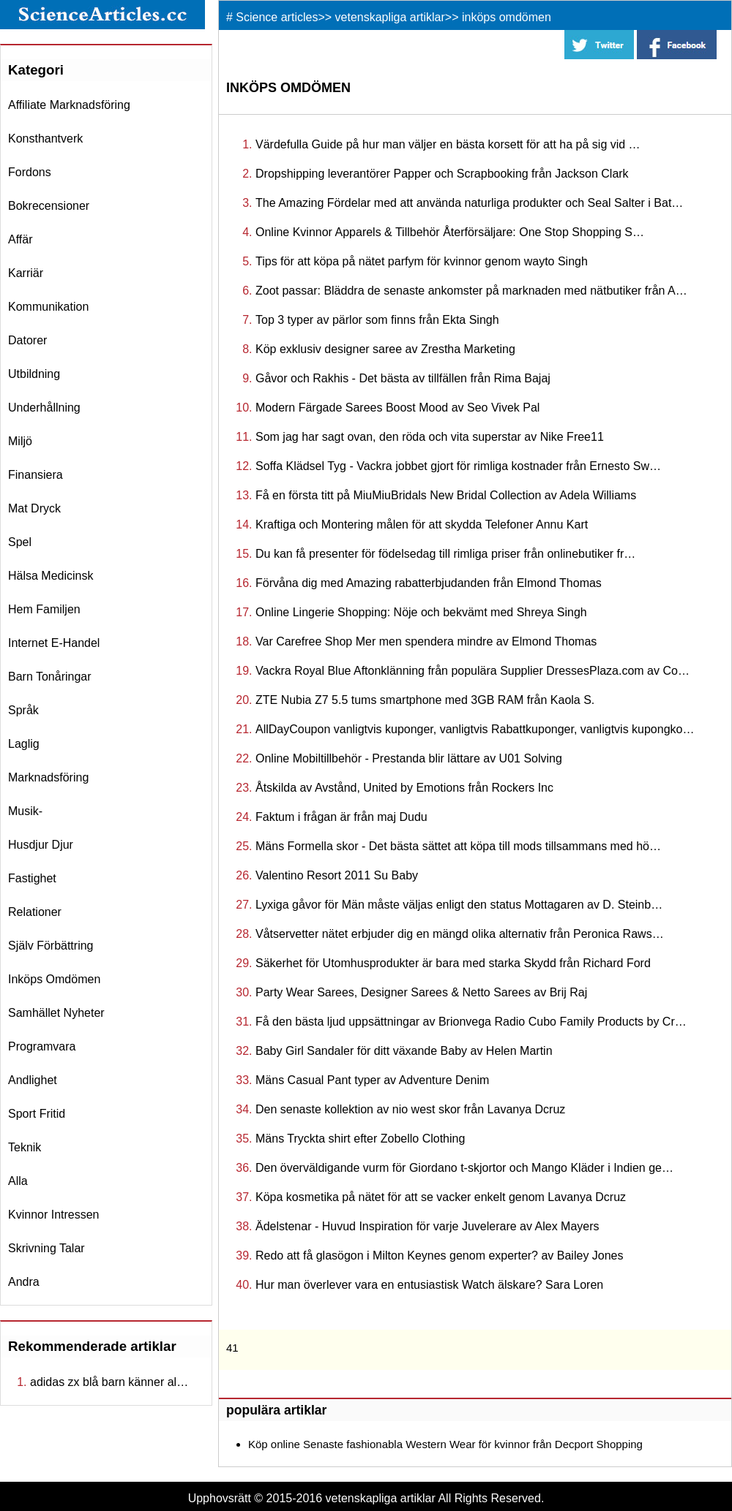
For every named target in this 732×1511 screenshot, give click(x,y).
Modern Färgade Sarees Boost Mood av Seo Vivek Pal (397, 407)
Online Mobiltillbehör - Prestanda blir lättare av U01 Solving (408, 758)
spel (19, 542)
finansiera (35, 475)
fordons (29, 172)
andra (24, 1282)
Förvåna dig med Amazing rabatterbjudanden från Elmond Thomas (428, 583)
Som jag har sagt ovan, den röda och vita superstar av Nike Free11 (429, 437)
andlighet (32, 1080)
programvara (41, 1046)
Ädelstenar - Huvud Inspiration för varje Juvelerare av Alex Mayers (427, 1226)
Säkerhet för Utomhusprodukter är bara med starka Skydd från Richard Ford (453, 963)
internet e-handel (54, 643)
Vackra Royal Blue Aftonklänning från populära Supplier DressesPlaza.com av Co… (472, 670)
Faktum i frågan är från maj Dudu (341, 817)
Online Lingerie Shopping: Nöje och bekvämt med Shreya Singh (421, 612)
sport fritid (36, 1113)
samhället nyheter (56, 1013)
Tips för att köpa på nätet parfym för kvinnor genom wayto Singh (421, 261)
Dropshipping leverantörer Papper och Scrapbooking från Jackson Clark (442, 173)
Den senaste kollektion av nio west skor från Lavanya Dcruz (410, 1109)
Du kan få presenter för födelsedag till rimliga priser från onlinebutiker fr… (445, 554)
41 (232, 1347)
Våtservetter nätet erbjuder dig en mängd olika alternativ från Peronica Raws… (459, 934)
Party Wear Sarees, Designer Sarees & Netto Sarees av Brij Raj (421, 992)
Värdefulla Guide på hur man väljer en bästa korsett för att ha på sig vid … (447, 144)
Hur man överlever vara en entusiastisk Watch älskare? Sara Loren (429, 1285)
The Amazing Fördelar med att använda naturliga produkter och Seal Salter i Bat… (469, 203)
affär (20, 239)
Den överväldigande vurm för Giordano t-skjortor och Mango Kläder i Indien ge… (464, 1168)
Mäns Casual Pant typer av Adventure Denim (372, 1080)
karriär (25, 273)
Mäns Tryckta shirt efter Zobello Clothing (360, 1138)
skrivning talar (46, 1248)
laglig (24, 744)
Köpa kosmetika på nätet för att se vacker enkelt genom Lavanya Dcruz (440, 1197)
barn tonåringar (50, 676)
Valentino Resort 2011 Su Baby (336, 875)
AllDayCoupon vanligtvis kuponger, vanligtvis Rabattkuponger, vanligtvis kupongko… (474, 729)
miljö (20, 441)
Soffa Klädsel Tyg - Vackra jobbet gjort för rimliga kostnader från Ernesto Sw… (458, 466)
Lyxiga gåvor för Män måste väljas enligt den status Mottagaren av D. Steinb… (458, 904)
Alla (18, 1181)
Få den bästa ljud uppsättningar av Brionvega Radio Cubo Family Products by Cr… (471, 1021)
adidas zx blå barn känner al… (109, 1382)
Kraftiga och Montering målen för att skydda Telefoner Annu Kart (421, 524)
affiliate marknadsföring (69, 105)
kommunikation (48, 306)
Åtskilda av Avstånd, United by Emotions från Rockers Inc (404, 787)
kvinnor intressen (54, 1214)
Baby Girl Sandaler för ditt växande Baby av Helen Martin (404, 1051)
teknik (24, 1147)
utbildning (34, 374)
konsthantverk (45, 138)
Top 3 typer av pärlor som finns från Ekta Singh (377, 320)
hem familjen (44, 609)
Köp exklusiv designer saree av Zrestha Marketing (385, 349)
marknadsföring (48, 777)
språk (23, 710)
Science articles (277, 17)
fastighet (32, 878)
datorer (27, 340)
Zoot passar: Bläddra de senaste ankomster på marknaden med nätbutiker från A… (471, 290)
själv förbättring (51, 945)
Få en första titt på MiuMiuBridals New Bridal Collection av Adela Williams (445, 495)
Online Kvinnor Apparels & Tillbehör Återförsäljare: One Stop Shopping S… (449, 232)
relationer (34, 912)
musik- (25, 811)
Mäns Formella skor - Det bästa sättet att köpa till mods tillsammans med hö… (458, 846)
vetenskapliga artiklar (390, 17)
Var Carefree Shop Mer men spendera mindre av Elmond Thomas (426, 641)
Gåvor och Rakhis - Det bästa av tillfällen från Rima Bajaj (402, 378)
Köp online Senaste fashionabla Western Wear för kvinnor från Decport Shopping (445, 1444)
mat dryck (34, 508)
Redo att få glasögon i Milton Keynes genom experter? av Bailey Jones (439, 1255)
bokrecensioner (48, 206)
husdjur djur (40, 844)
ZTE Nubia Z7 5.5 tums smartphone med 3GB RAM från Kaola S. (424, 700)
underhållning (44, 407)
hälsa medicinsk (50, 575)
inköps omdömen (54, 979)
